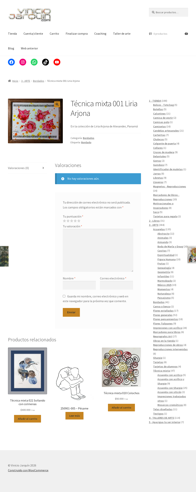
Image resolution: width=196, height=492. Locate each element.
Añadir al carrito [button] (27, 418)
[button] (57, 104)
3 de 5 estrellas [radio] (71, 220)
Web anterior (29, 48)
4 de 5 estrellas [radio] (75, 220)
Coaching (100, 33)
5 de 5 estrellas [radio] (78, 220)
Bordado (86, 142)
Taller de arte (122, 33)
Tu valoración (72, 226)
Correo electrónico (113, 278)
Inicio (15, 81)
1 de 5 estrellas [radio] (64, 220)
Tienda (12, 33)
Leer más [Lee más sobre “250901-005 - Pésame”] (74, 415)
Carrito (54, 33)
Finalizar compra (77, 33)
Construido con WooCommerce (28, 470)
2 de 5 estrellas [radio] (67, 220)
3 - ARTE (25, 81)
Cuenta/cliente (33, 33)
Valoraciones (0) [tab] (18, 168)
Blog (11, 48)
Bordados (38, 81)
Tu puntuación (73, 216)
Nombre (69, 278)
